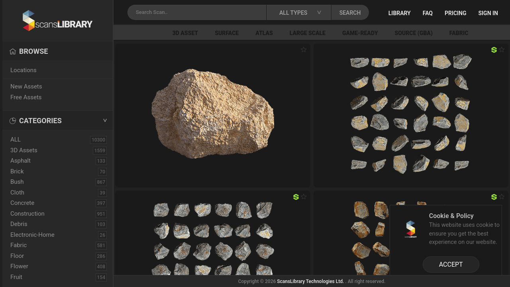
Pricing (456, 13)
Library (399, 13)
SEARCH (350, 13)
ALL (15, 139)
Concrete (22, 202)
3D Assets (23, 150)
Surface (227, 33)
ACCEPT (451, 264)
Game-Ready (360, 33)
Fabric (458, 33)
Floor (17, 255)
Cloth (17, 192)
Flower (19, 266)
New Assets (26, 86)
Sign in (488, 13)
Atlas (264, 33)
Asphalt (20, 160)
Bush (17, 181)
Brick (17, 171)
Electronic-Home (32, 234)
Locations (23, 70)
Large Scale (308, 33)
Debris (18, 224)
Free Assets (26, 97)
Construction (27, 213)
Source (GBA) (413, 33)
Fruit (16, 277)
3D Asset (185, 33)
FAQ (428, 13)
